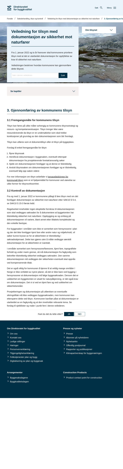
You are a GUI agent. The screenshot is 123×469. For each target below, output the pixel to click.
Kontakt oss (15, 337)
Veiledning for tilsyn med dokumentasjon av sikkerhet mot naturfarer (73, 19)
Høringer (14, 345)
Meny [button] (111, 8)
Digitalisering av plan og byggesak (26, 361)
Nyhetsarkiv (71, 341)
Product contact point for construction (84, 377)
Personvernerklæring (20, 349)
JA (69, 314)
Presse (69, 333)
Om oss (13, 333)
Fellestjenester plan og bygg (23, 357)
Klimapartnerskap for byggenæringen (84, 353)
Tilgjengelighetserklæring (22, 353)
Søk (99, 8)
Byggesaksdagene (19, 377)
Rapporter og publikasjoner (79, 349)
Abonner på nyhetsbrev (77, 337)
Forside (10, 19)
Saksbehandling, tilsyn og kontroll (30, 19)
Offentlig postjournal (76, 345)
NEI (79, 314)
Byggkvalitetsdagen (19, 381)
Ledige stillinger (17, 341)
